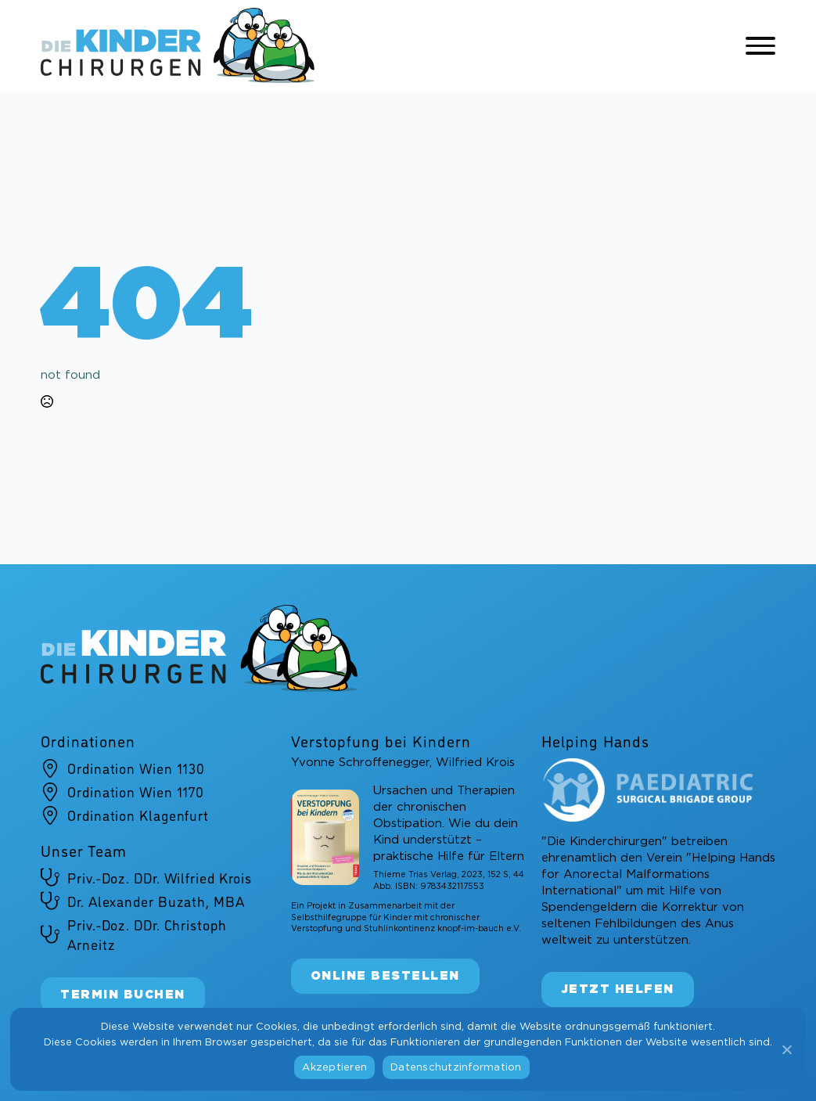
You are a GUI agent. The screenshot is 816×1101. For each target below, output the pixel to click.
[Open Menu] (760, 46)
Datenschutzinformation (456, 1068)
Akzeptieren (334, 1068)
